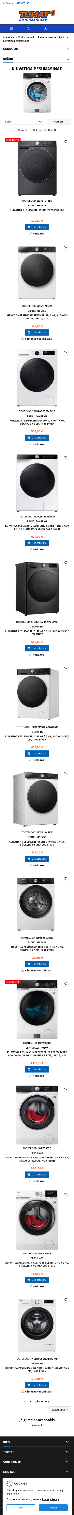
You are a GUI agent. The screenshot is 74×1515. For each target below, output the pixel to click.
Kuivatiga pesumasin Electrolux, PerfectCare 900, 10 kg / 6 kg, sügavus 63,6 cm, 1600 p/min (37, 1054)
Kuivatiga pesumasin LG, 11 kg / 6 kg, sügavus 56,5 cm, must (37, 633)
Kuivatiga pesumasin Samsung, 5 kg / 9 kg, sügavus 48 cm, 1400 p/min (37, 422)
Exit (21, 1507)
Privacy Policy (50, 1499)
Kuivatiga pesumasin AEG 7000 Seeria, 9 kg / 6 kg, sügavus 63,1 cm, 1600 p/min (37, 1159)
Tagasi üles (60, 1410)
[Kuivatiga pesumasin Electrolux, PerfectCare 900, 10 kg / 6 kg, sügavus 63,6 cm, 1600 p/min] (37, 982)
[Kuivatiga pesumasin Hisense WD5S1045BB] (37, 140)
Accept (53, 1507)
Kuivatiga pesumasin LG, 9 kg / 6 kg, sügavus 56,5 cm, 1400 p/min (37, 1370)
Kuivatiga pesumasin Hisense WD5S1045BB (37, 210)
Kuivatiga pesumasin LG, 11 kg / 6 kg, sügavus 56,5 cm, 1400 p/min (37, 738)
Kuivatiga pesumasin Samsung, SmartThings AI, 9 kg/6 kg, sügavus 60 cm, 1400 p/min (37, 527)
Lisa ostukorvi (37, 227)
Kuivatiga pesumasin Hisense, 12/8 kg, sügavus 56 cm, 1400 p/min (37, 317)
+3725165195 (22, 3)
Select (24, 122)
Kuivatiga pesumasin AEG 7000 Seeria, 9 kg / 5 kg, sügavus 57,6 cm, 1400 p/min (37, 1264)
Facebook (37, 1425)
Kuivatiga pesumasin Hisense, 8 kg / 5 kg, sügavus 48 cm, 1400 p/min (37, 948)
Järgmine (43, 1402)
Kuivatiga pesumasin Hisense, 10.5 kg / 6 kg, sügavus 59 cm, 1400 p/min (37, 843)
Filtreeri (59, 121)
